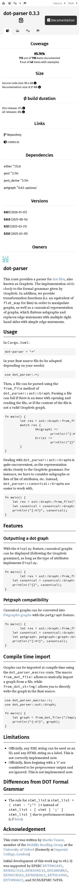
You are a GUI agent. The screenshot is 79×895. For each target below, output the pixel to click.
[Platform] (17, 3)
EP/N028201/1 (35, 875)
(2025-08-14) (16, 219)
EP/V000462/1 (13, 880)
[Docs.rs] (3, 3)
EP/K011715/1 (13, 870)
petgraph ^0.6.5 (20, 188)
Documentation (61, 20)
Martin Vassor (53, 839)
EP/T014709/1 (58, 875)
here (17, 819)
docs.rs (58, 3)
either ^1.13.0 (12, 166)
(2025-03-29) (16, 234)
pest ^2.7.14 (11, 173)
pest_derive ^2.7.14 (16, 180)
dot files (59, 279)
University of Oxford (18, 849)
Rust (71, 3)
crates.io (11, 142)
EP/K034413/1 (35, 870)
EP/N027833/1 (13, 875)
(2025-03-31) (15, 226)
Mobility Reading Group (45, 844)
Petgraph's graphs (17, 615)
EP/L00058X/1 (57, 870)
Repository (12, 135)
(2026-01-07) (15, 212)
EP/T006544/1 (53, 865)
